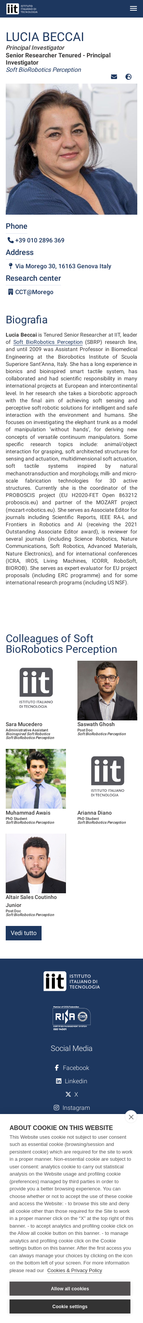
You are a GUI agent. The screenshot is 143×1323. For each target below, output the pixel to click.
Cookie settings (69, 1306)
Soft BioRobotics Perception (48, 342)
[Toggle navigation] (133, 9)
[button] (114, 77)
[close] (131, 1116)
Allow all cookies (70, 1288)
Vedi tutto (24, 933)
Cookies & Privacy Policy (74, 1270)
